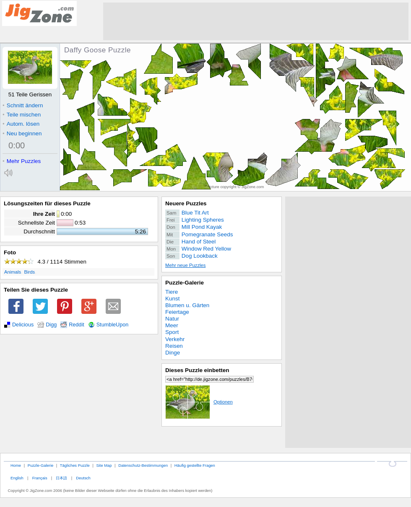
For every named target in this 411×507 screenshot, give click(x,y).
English (16, 478)
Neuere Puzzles (186, 203)
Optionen (199, 401)
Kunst (172, 298)
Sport (172, 332)
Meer (171, 325)
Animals (12, 271)
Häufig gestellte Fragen (194, 465)
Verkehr (175, 339)
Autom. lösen (21, 124)
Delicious (23, 325)
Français (39, 478)
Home (15, 465)
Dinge (172, 352)
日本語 (61, 478)
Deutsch (83, 478)
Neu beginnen (22, 133)
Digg (51, 325)
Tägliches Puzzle (75, 465)
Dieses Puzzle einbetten (197, 370)
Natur (172, 319)
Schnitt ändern (23, 105)
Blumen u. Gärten (187, 305)
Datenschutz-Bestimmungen (143, 465)
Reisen (174, 346)
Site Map (104, 465)
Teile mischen (22, 114)
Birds (29, 271)
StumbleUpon (112, 325)
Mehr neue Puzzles (185, 265)
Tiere (171, 292)
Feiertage (177, 312)
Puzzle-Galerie (184, 282)
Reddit (76, 325)
